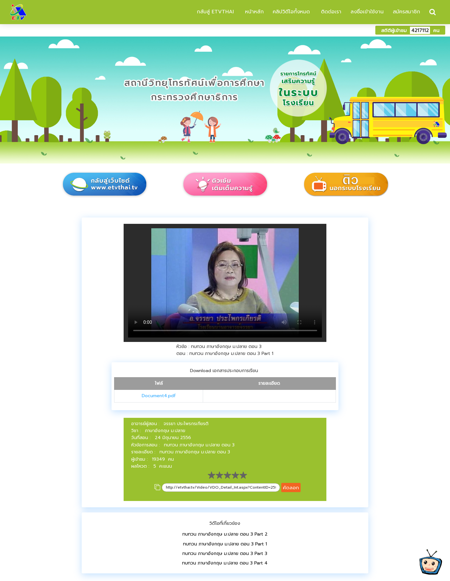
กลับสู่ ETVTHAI (214, 12)
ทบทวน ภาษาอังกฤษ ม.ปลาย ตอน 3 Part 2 (225, 534)
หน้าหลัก (253, 12)
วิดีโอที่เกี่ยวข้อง (224, 523)
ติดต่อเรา (330, 12)
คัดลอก (291, 487)
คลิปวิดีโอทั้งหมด (291, 12)
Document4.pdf (159, 395)
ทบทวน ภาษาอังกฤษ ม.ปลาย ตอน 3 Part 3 (224, 553)
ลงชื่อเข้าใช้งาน (367, 12)
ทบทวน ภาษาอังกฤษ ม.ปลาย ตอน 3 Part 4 (225, 563)
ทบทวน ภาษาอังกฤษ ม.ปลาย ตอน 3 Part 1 (225, 544)
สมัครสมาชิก (406, 12)
